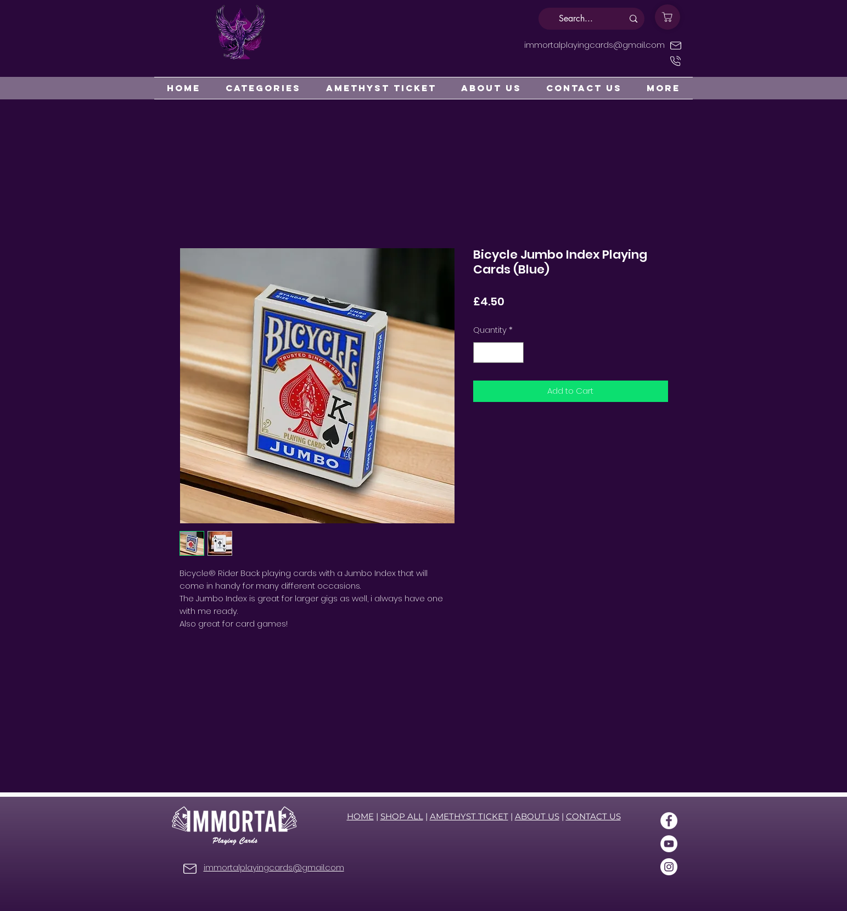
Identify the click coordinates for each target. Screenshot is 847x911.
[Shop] (667, 17)
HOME (360, 816)
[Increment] (514, 353)
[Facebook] (668, 820)
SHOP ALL (401, 816)
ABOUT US (537, 816)
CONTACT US (593, 816)
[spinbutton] (498, 353)
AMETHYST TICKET (469, 816)
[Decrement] (482, 353)
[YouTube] (668, 843)
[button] (263, 88)
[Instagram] (668, 866)
